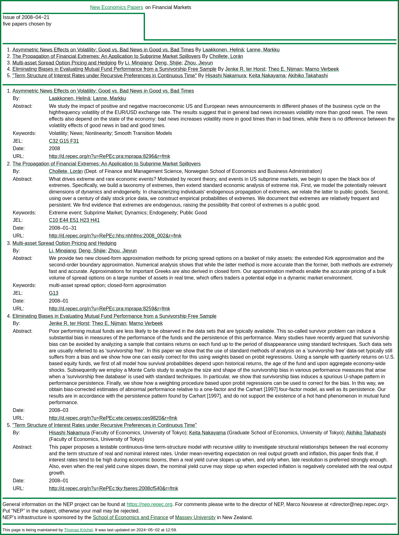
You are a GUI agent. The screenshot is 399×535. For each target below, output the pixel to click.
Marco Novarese (304, 504)
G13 (53, 293)
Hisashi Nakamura (225, 75)
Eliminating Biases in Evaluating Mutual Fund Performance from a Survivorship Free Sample (114, 69)
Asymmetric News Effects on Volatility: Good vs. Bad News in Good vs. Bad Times (103, 49)
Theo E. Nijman (285, 69)
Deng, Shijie (168, 62)
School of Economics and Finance (130, 517)
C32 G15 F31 (64, 141)
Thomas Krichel (78, 530)
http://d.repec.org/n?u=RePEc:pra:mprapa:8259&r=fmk (109, 308)
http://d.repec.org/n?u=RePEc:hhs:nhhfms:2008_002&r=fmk (115, 235)
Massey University (195, 517)
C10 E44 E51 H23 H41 (74, 220)
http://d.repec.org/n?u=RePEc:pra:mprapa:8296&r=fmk (109, 156)
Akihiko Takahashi (308, 75)
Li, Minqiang (138, 62)
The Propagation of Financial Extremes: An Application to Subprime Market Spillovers (106, 56)
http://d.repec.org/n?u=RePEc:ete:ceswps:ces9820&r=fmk (113, 418)
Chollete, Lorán (226, 56)
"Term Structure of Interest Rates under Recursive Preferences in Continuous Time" (104, 75)
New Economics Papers (116, 7)
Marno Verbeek (322, 69)
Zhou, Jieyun (198, 62)
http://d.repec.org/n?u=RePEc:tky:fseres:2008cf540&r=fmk (113, 488)
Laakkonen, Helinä (223, 49)
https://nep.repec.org (149, 504)
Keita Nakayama (267, 75)
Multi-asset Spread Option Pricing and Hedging (64, 62)
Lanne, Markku (263, 49)
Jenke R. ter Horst (245, 69)
